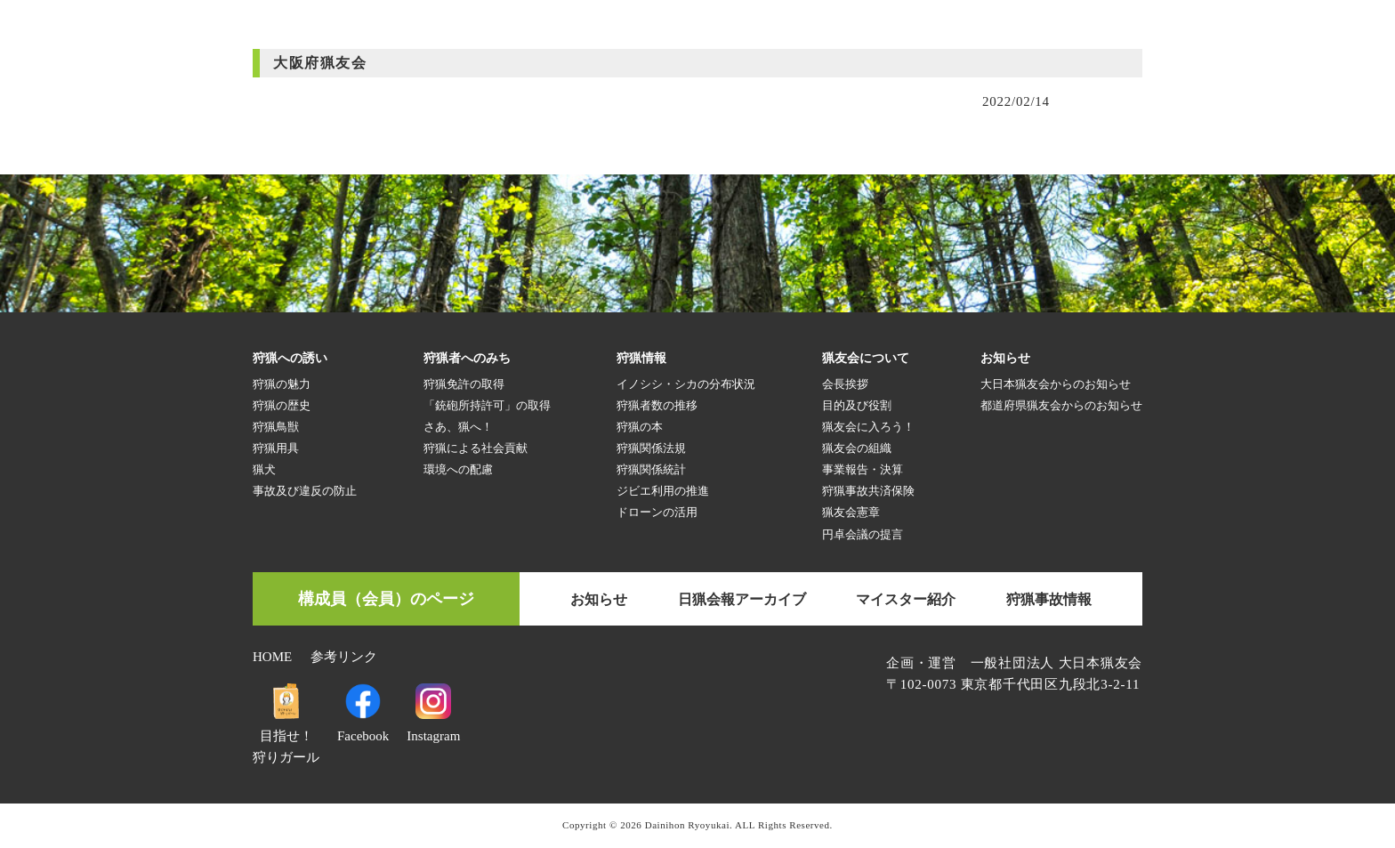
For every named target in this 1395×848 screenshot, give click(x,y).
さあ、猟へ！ (458, 426)
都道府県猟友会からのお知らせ (1061, 405)
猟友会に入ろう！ (868, 426)
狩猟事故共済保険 (868, 490)
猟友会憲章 (851, 512)
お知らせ (598, 599)
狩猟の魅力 (281, 384)
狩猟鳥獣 (276, 426)
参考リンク (343, 657)
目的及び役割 (856, 405)
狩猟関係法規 (651, 448)
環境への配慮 (458, 469)
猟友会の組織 (856, 448)
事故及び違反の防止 (305, 490)
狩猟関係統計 (651, 469)
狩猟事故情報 (1049, 599)
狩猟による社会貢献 (475, 448)
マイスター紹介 (906, 599)
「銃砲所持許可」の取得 (487, 405)
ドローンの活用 (657, 512)
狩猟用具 (276, 448)
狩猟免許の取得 (463, 384)
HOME (272, 657)
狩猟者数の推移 (657, 405)
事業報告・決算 (862, 469)
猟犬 (264, 469)
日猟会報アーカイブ (742, 599)
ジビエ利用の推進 (663, 490)
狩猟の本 (640, 426)
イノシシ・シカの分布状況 (686, 384)
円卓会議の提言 (862, 534)
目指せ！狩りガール (286, 735)
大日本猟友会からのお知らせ (1055, 384)
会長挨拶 (845, 384)
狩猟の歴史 (281, 405)
